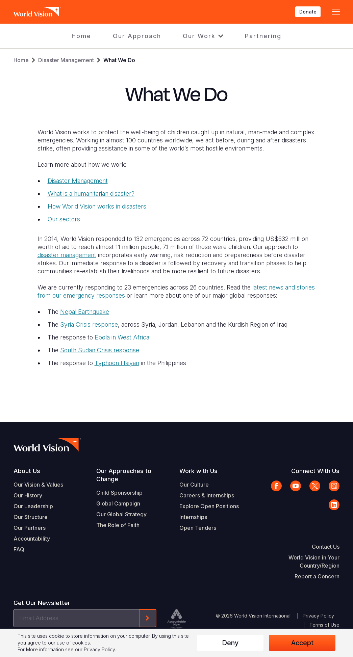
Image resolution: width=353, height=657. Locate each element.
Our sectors (64, 219)
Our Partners (30, 527)
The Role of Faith (118, 525)
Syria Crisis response (89, 324)
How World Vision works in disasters (97, 206)
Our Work (199, 35)
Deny (230, 643)
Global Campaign (118, 503)
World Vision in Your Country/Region (313, 561)
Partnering (263, 35)
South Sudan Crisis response (99, 350)
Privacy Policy (318, 616)
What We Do (119, 60)
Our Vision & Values (38, 484)
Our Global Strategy (121, 514)
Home (81, 35)
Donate (308, 12)
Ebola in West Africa (122, 337)
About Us (27, 470)
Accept (302, 643)
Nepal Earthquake (84, 311)
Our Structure (31, 517)
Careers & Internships (206, 495)
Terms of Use (324, 625)
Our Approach (137, 35)
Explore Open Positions (209, 506)
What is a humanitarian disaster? (91, 193)
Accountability (32, 538)
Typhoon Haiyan (117, 362)
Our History (28, 495)
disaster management (66, 254)
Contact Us (325, 546)
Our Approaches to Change (123, 475)
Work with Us (198, 470)
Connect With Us (315, 470)
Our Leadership (33, 506)
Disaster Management (66, 60)
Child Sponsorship (119, 492)
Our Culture (194, 484)
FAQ (19, 549)
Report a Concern (317, 576)
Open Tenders (197, 527)
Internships (193, 517)
